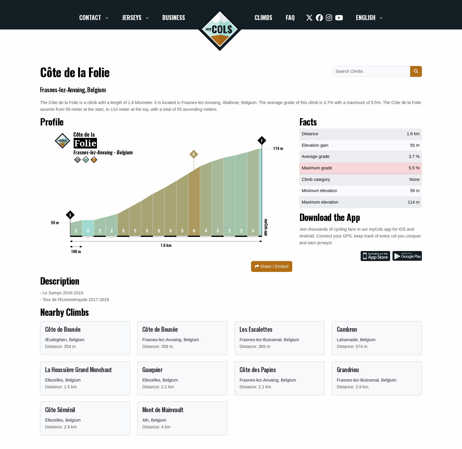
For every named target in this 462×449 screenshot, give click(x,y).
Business (173, 17)
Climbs (263, 17)
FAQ (290, 17)
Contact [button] (91, 17)
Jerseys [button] (132, 17)
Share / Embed (271, 266)
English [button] (366, 17)
